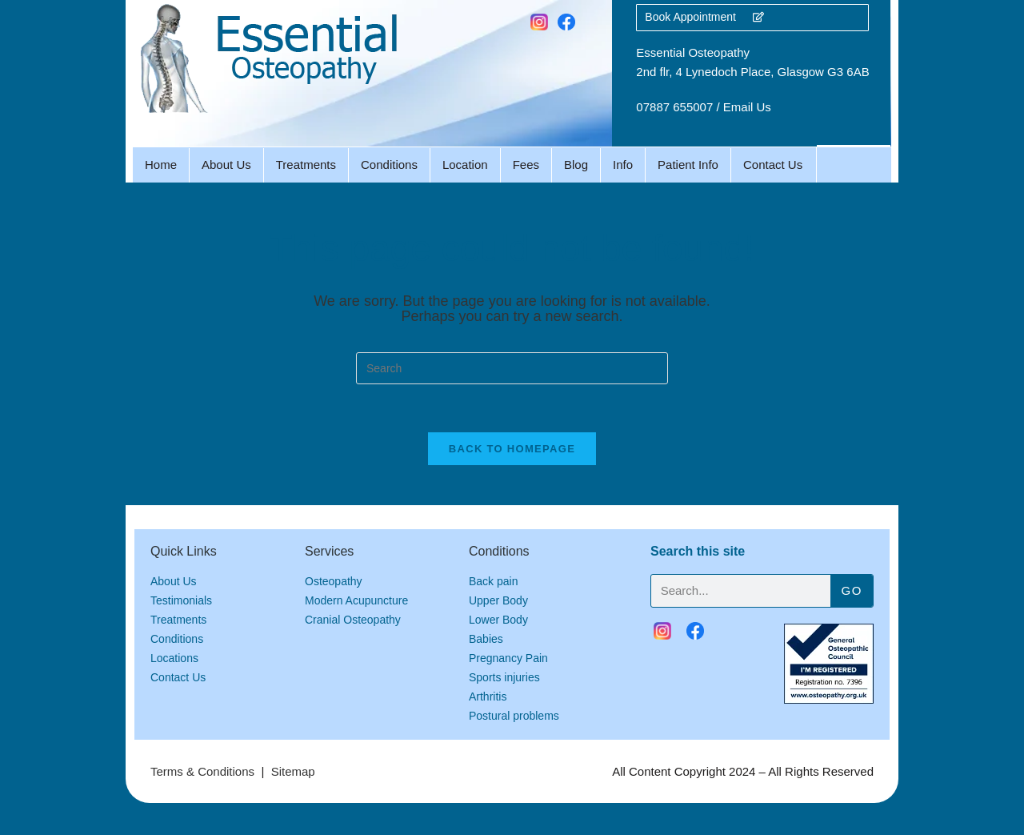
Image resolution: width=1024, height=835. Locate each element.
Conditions (389, 164)
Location (465, 164)
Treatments (306, 164)
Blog (576, 164)
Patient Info (688, 164)
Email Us (747, 107)
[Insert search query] (512, 368)
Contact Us (772, 164)
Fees (526, 164)
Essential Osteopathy (693, 52)
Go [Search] (852, 591)
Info (623, 164)
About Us (226, 164)
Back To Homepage (512, 449)
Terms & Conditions (202, 771)
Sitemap (293, 771)
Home (161, 164)
